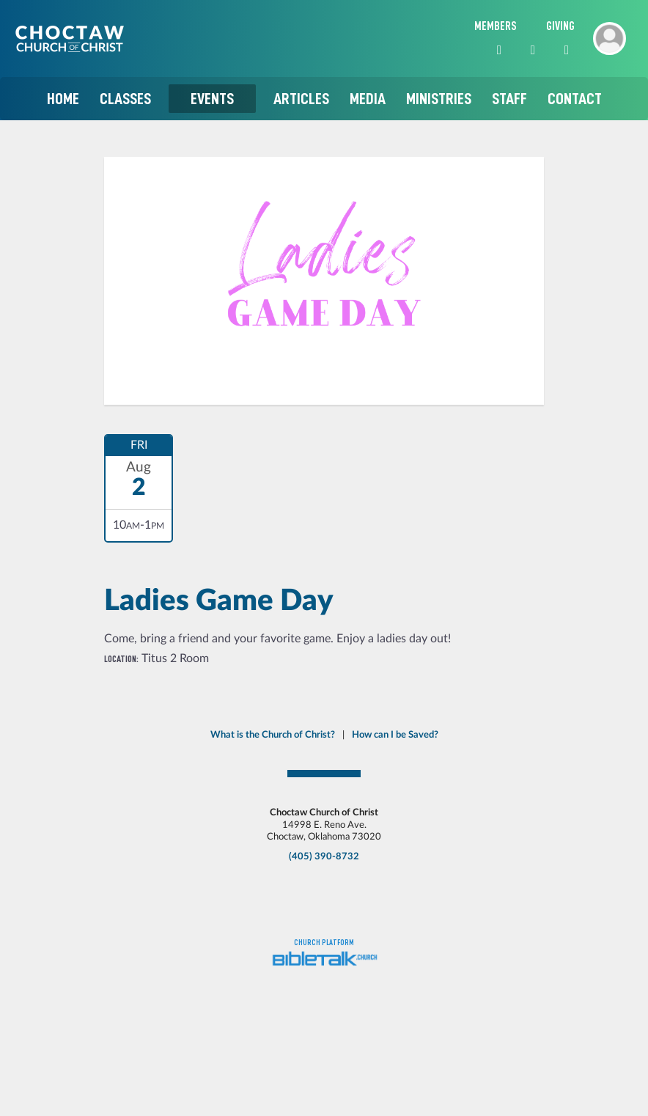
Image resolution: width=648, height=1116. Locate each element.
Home (63, 98)
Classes (125, 98)
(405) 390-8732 (324, 856)
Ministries (438, 98)
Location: (121, 659)
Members (495, 26)
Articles (301, 98)
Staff (509, 98)
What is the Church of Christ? (272, 734)
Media (368, 98)
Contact (575, 98)
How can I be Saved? (395, 734)
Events (212, 98)
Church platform (324, 943)
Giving (560, 26)
